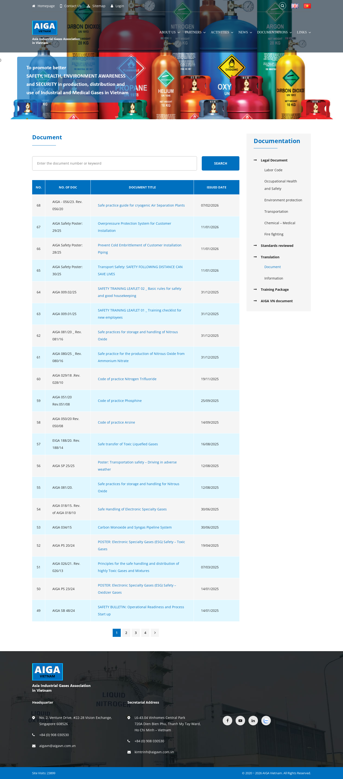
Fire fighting (273, 234)
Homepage (43, 6)
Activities (222, 32)
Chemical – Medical (279, 223)
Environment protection (283, 200)
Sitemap (96, 6)
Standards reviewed (277, 245)
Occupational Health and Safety (280, 185)
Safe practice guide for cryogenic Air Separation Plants (141, 205)
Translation (270, 257)
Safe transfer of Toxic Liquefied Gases (128, 444)
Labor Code (273, 170)
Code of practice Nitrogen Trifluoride (127, 379)
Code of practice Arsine (116, 422)
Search (220, 163)
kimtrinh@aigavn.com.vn (154, 752)
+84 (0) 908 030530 (54, 734)
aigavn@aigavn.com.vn (57, 745)
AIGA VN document (277, 301)
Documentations (274, 32)
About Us (169, 32)
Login (117, 6)
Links (304, 32)
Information (273, 278)
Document (272, 267)
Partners (195, 32)
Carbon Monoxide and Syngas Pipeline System (135, 527)
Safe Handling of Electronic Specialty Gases (132, 509)
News (245, 32)
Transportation (276, 211)
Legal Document (274, 160)
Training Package (275, 289)
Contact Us (70, 6)
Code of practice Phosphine (120, 400)
